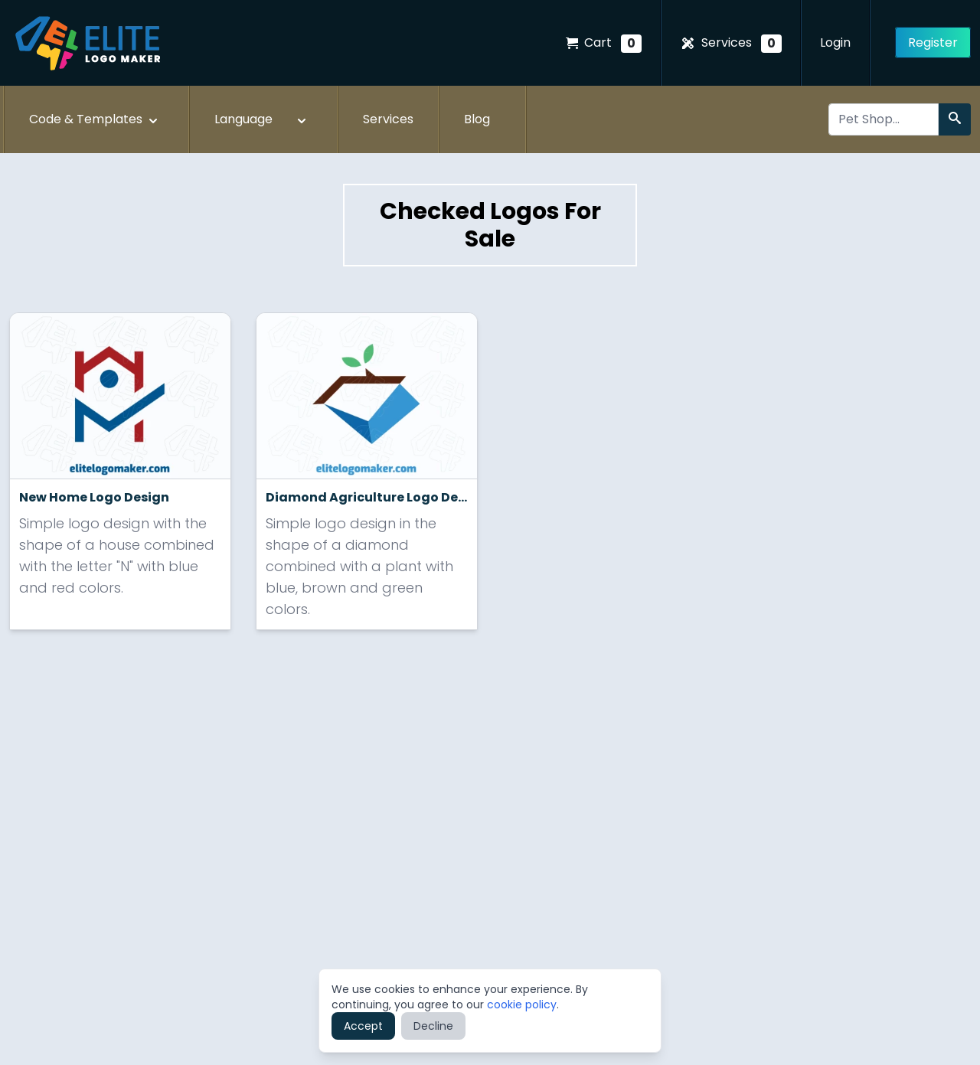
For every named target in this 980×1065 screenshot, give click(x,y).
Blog (477, 119)
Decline (433, 1026)
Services (731, 43)
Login (835, 42)
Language (261, 119)
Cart (604, 43)
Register (933, 42)
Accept (363, 1026)
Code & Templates (95, 119)
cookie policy (522, 1004)
